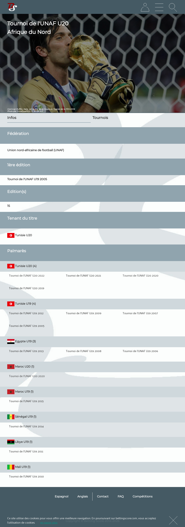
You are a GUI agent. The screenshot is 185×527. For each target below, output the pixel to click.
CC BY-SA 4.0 (37, 111)
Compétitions (142, 496)
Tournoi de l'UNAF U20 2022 (26, 275)
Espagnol (61, 496)
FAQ (121, 496)
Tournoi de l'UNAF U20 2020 (140, 275)
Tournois (100, 117)
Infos (11, 117)
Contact (103, 496)
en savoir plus (48, 522)
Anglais (82, 496)
